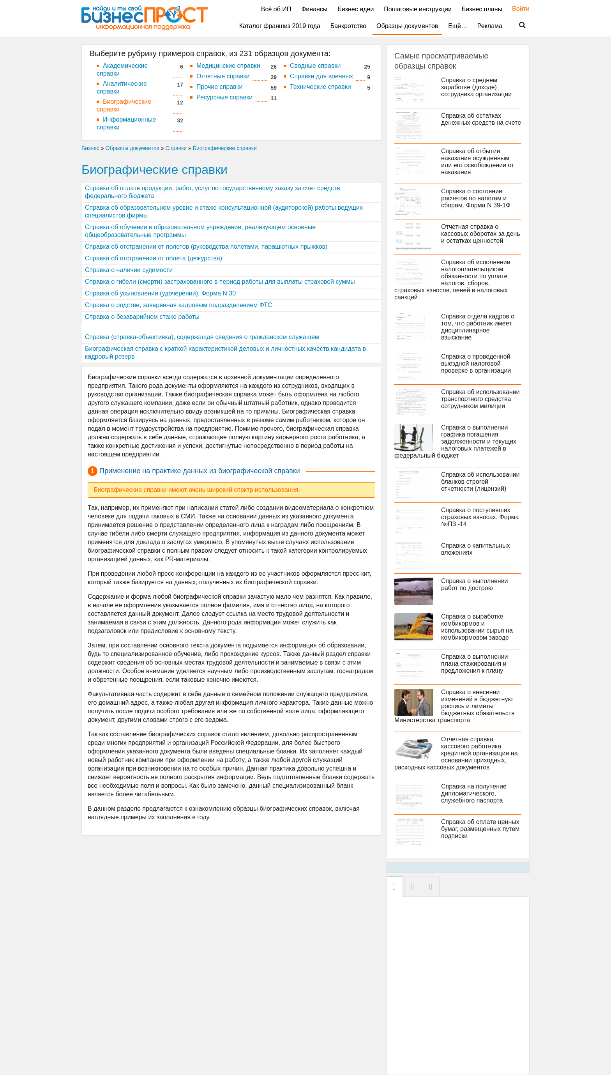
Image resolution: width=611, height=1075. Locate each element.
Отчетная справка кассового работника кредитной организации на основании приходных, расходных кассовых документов (456, 753)
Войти (517, 8)
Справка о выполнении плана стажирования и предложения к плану (474, 663)
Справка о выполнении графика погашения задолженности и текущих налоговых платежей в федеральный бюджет (455, 441)
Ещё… (457, 26)
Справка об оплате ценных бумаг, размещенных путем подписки (480, 829)
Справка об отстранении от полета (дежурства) (153, 258)
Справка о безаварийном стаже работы (142, 316)
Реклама (489, 26)
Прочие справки (219, 86)
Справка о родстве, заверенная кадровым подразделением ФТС (178, 305)
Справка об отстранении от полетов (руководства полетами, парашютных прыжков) (206, 246)
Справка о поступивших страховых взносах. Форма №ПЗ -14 (480, 517)
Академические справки (122, 69)
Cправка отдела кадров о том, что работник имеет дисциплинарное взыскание (477, 327)
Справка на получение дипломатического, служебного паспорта (474, 793)
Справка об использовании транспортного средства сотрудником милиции (480, 399)
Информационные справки (126, 123)
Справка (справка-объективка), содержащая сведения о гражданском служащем (202, 337)
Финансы (314, 9)
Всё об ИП (276, 9)
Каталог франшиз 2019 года (279, 26)
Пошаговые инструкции (418, 9)
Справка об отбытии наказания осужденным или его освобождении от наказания (477, 161)
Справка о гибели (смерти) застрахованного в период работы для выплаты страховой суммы (220, 281)
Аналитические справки (122, 87)
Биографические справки (124, 105)
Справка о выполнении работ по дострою (474, 584)
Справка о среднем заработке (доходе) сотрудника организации (476, 87)
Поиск (517, 25)
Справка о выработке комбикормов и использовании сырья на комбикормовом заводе (477, 627)
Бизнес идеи (355, 9)
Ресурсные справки (224, 97)
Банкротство (348, 26)
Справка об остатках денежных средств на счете (481, 119)
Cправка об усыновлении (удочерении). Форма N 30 (160, 293)
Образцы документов (407, 26)
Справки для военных (321, 76)
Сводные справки (315, 65)
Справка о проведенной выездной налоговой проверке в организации (476, 363)
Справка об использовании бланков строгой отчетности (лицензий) (480, 481)
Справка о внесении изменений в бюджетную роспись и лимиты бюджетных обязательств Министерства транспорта (454, 706)
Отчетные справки (222, 76)
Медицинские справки (228, 65)
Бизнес (90, 148)
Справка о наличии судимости (129, 270)
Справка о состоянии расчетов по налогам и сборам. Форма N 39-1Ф (475, 198)
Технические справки (320, 86)
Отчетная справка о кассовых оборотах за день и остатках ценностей (480, 233)
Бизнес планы (482, 9)
